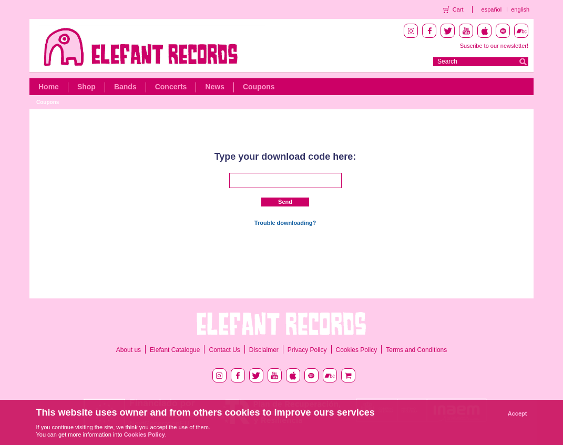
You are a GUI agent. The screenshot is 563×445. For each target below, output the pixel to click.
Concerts (171, 86)
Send (285, 202)
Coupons (259, 86)
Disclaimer (264, 350)
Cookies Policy (356, 350)
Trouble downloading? (285, 223)
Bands (125, 86)
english (520, 9)
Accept (517, 413)
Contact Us (224, 350)
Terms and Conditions (416, 350)
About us (128, 350)
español (492, 9)
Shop (86, 86)
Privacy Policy (307, 350)
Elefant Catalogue (175, 350)
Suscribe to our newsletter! (494, 46)
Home (48, 86)
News (214, 86)
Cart (458, 9)
